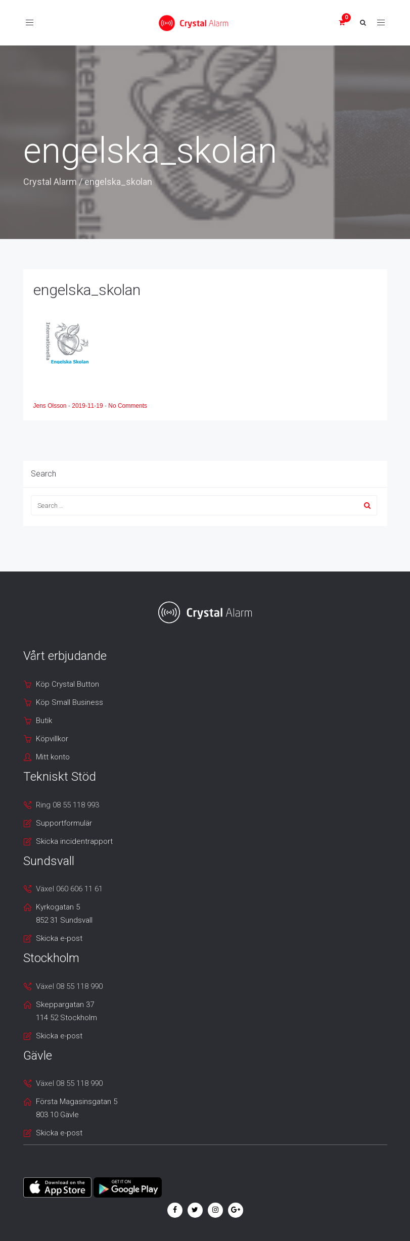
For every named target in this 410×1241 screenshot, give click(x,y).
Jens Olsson (50, 405)
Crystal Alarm (50, 181)
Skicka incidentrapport (74, 841)
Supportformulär (64, 823)
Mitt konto (53, 756)
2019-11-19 (88, 405)
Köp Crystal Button (67, 684)
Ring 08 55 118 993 (67, 804)
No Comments (127, 405)
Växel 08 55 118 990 (69, 986)
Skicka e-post (59, 938)
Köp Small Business (69, 702)
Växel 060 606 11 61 (69, 888)
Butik (44, 720)
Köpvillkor (52, 738)
